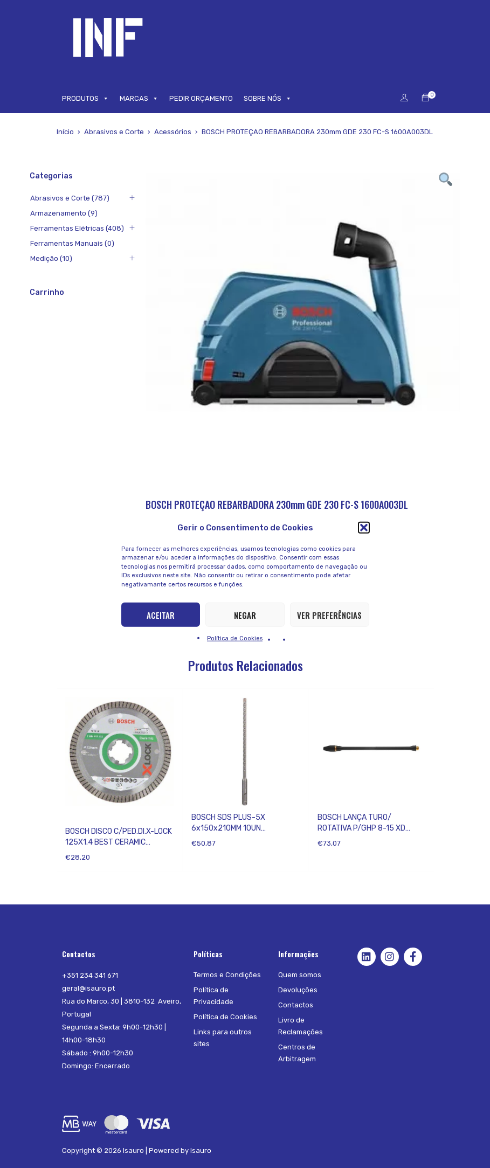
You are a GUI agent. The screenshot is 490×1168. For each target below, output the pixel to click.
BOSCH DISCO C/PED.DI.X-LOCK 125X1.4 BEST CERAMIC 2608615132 (118, 842)
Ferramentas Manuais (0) (72, 243)
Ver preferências (329, 614)
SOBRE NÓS (268, 98)
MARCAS (139, 98)
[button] (363, 527)
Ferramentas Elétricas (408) (76, 228)
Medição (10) (51, 258)
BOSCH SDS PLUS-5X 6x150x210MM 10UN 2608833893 (228, 828)
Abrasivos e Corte (114, 132)
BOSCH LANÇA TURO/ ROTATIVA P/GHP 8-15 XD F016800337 (361, 828)
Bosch (75, 817)
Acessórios (172, 132)
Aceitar (161, 614)
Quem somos (299, 975)
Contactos (295, 1005)
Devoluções (298, 990)
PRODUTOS (85, 98)
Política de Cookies (235, 638)
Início (65, 132)
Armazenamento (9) (63, 213)
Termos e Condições (227, 975)
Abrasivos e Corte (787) (69, 198)
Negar (245, 614)
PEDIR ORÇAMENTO (201, 98)
